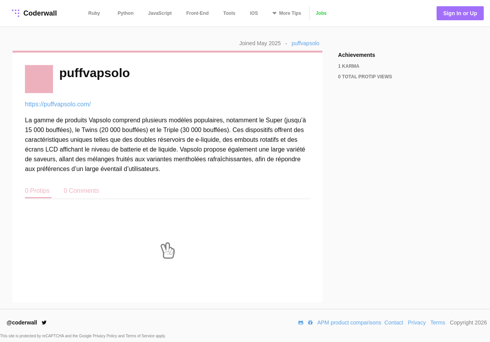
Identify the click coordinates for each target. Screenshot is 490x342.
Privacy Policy (105, 336)
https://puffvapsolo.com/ (58, 104)
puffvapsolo (305, 43)
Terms (437, 322)
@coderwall (27, 322)
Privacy (417, 322)
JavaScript (160, 13)
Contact (393, 322)
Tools (229, 13)
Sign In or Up (460, 13)
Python (126, 13)
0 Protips (38, 190)
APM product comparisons (349, 322)
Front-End (197, 13)
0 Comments (81, 190)
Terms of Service (141, 336)
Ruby (94, 13)
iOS (254, 13)
